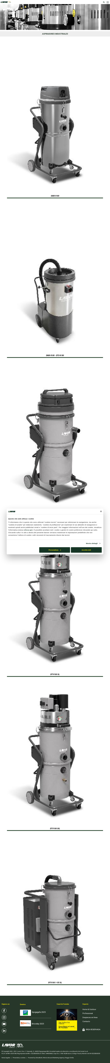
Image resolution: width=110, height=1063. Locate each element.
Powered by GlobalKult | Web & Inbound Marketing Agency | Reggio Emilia (51, 1057)
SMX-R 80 (55, 196)
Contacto (86, 1021)
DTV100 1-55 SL (55, 982)
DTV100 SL (55, 674)
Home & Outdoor (89, 1009)
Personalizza (55, 550)
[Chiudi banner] (101, 511)
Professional (87, 1013)
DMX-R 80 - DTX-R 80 (55, 355)
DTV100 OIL (55, 828)
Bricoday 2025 (38, 1024)
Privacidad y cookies (19, 1057)
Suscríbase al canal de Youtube (66, 1027)
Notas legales (6, 1057)
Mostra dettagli (92, 543)
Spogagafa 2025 (39, 1012)
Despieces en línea (89, 1017)
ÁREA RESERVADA (93, 1029)
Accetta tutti (86, 550)
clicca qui (28, 530)
